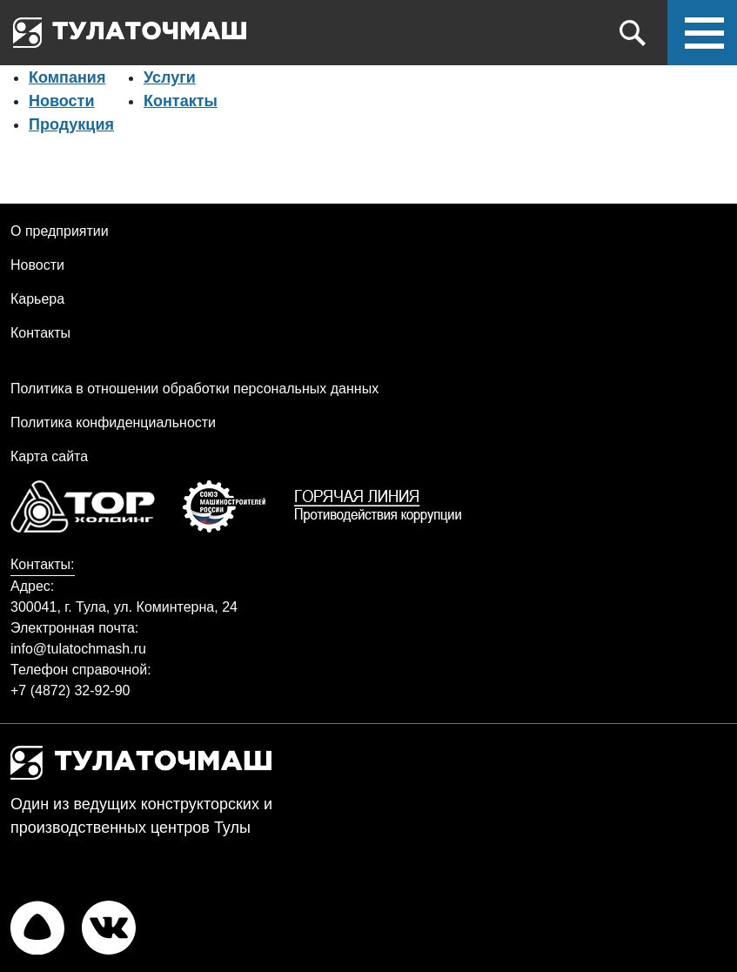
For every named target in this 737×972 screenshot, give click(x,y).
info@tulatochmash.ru (78, 648)
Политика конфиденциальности (113, 422)
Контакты (181, 101)
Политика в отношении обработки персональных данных (194, 388)
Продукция (71, 124)
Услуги (170, 77)
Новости (61, 101)
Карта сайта (49, 456)
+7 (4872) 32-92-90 (70, 690)
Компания (67, 77)
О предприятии (59, 231)
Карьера (37, 299)
